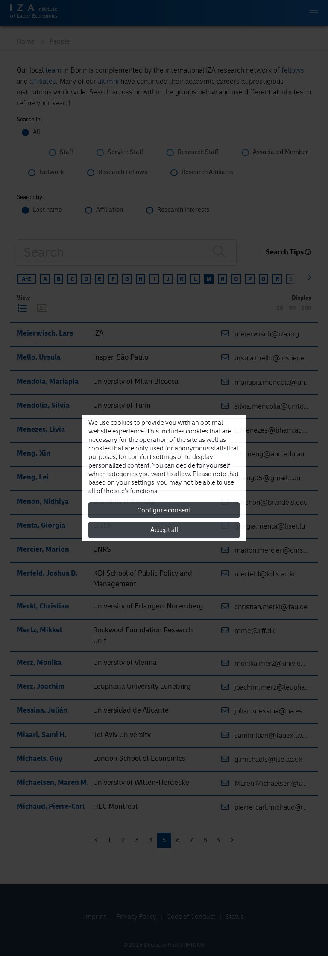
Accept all (164, 530)
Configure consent (164, 510)
